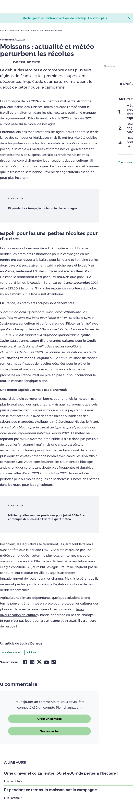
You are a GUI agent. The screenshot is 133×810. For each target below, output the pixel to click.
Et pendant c (42, 208)
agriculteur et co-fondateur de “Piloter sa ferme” (55, 323)
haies (80, 609)
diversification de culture (18, 615)
